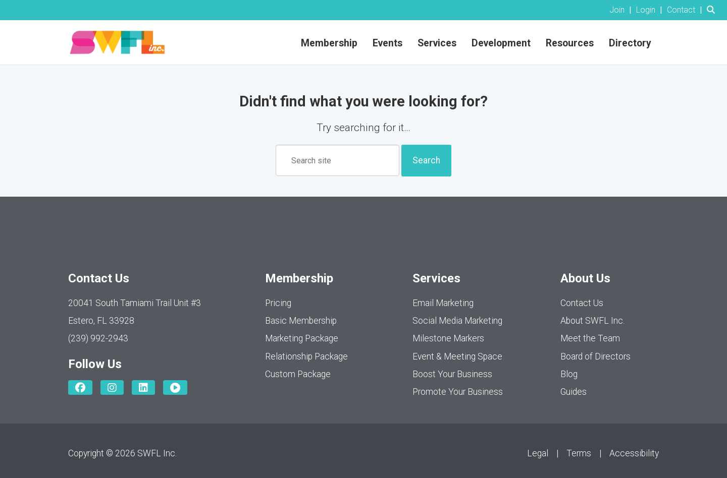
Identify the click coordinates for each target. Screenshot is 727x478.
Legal (537, 453)
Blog (569, 374)
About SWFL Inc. (592, 321)
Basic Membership (301, 321)
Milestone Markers (448, 338)
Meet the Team (590, 338)
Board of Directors (595, 356)
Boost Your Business (452, 374)
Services (437, 43)
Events (387, 43)
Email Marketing (443, 303)
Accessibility (634, 453)
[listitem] (621, 10)
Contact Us (581, 303)
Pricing (278, 303)
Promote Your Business (457, 392)
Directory (630, 43)
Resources (570, 43)
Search (426, 160)
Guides (573, 392)
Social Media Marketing (457, 321)
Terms (578, 453)
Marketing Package (301, 338)
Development (501, 43)
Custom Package (298, 374)
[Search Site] (713, 10)
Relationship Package (306, 356)
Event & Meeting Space (457, 356)
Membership (329, 43)
